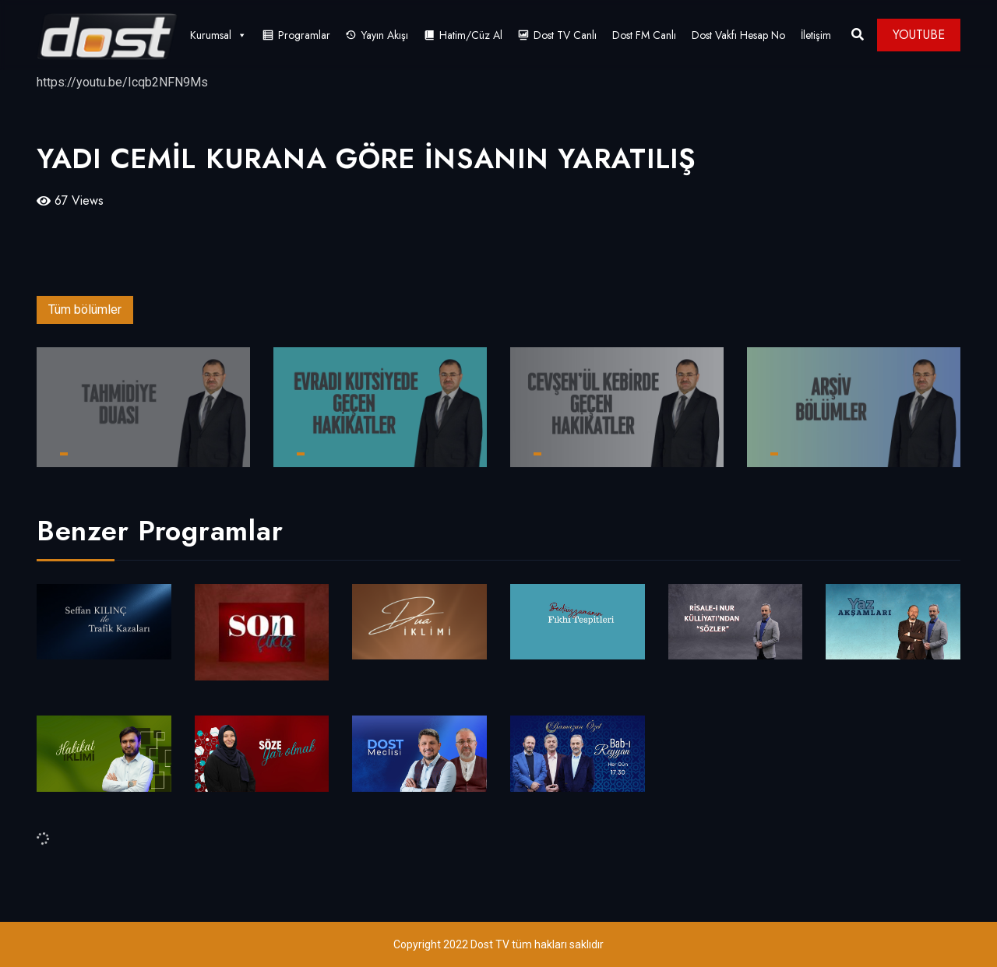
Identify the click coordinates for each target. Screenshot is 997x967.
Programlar (304, 35)
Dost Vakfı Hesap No (738, 35)
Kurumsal (218, 35)
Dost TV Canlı (565, 35)
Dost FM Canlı (644, 35)
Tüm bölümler (85, 309)
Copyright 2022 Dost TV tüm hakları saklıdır (498, 944)
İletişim (816, 35)
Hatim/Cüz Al (470, 35)
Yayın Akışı (384, 35)
